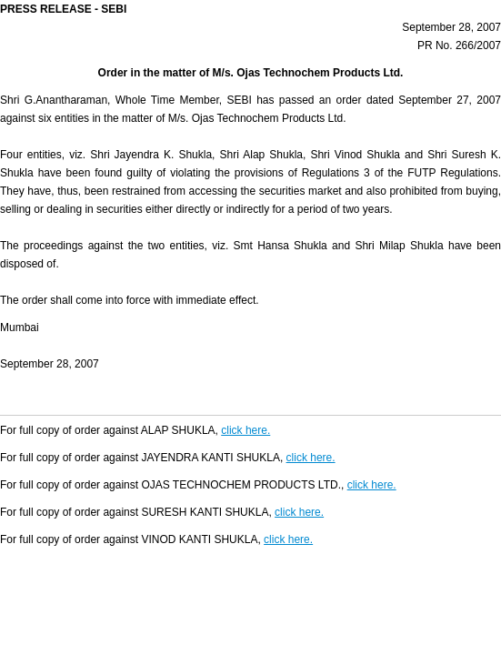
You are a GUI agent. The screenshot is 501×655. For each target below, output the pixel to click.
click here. (245, 430)
